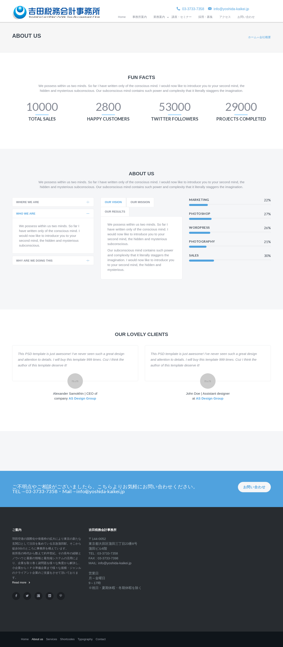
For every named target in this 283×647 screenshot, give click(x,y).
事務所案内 (139, 17)
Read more (21, 582)
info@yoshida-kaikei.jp (114, 563)
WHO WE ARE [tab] (52, 213)
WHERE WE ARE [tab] (52, 202)
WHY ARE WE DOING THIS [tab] (52, 260)
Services (51, 639)
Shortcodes (67, 639)
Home (122, 17)
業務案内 (159, 17)
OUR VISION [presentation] (113, 202)
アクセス (225, 17)
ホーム (252, 37)
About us (37, 639)
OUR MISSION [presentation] (140, 202)
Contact (101, 639)
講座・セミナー (182, 17)
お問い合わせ (246, 17)
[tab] (113, 202)
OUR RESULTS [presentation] (115, 211)
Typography (85, 639)
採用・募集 (205, 17)
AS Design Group (82, 398)
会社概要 (265, 37)
